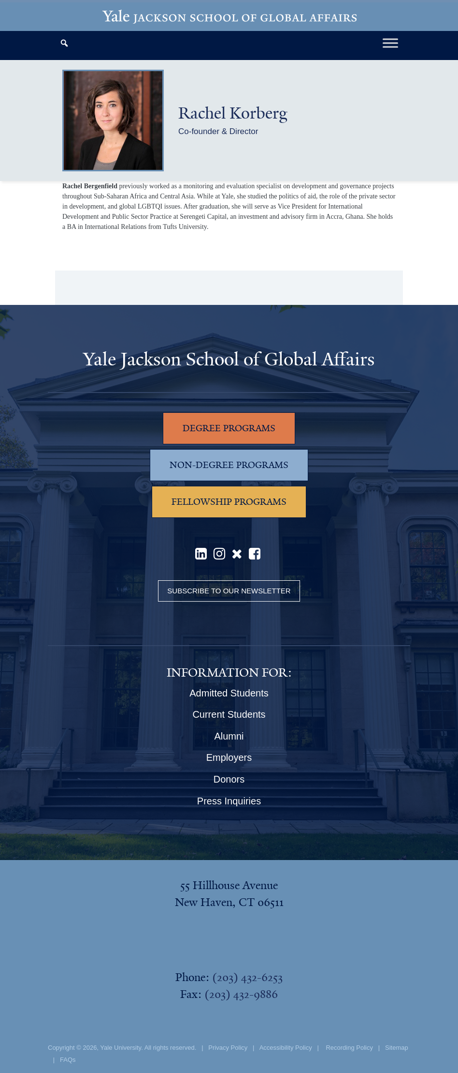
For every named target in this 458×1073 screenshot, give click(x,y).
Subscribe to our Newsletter (228, 591)
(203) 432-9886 (241, 994)
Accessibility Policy (285, 1047)
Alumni (228, 736)
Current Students (228, 714)
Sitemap (396, 1047)
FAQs (68, 1059)
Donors (229, 779)
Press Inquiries (229, 801)
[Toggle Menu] (390, 42)
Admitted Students (228, 693)
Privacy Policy (227, 1047)
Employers (229, 757)
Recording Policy (349, 1047)
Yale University (120, 1047)
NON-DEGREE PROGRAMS (229, 465)
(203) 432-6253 (247, 977)
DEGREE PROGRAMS (229, 428)
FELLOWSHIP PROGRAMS (229, 502)
